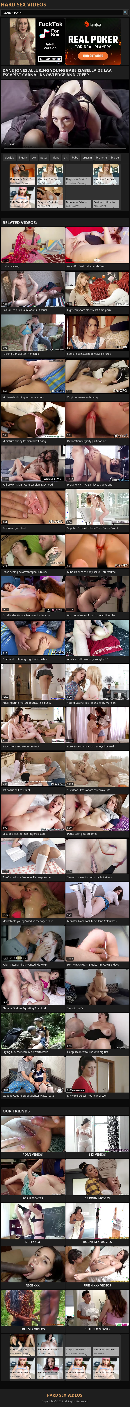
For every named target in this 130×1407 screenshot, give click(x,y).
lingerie (23, 157)
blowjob (9, 157)
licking (55, 157)
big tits (115, 157)
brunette (101, 157)
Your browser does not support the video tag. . (65, 116)
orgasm (87, 157)
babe (75, 157)
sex (34, 157)
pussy (43, 157)
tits (66, 157)
